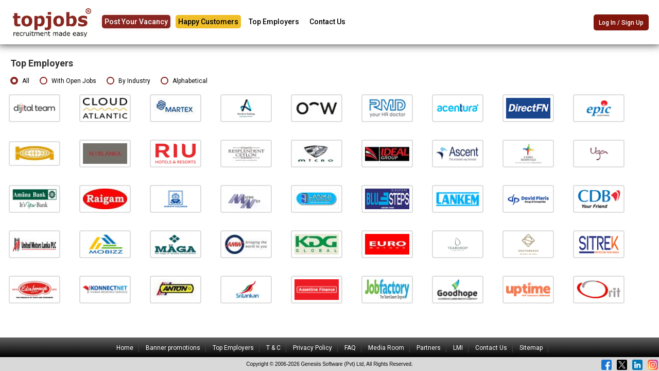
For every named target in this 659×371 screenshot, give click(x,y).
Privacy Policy (312, 347)
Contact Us (327, 22)
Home (124, 347)
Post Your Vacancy (136, 22)
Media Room (386, 347)
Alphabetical (184, 81)
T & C (273, 347)
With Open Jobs (68, 81)
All (19, 81)
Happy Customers (208, 22)
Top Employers (274, 22)
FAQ (350, 347)
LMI (458, 347)
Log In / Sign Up (621, 22)
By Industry (128, 81)
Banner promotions (173, 347)
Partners (429, 347)
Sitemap (531, 347)
